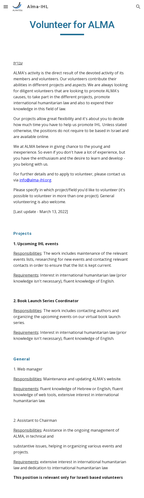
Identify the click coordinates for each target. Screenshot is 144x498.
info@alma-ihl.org (35, 180)
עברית (18, 63)
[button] (5, 6)
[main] (72, 27)
